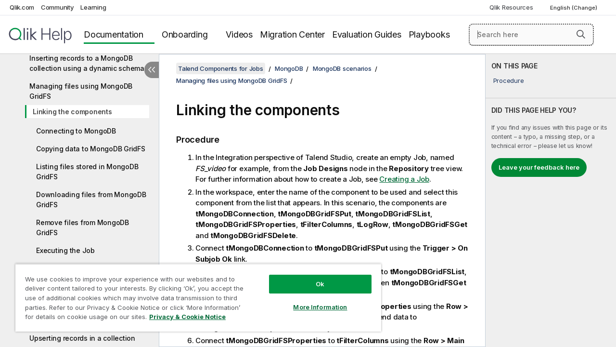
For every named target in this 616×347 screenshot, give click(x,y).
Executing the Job (65, 250)
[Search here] (531, 35)
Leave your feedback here (539, 167)
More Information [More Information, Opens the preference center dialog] (313, 300)
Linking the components (72, 111)
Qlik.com (22, 7)
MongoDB (289, 68)
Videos (239, 34)
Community (57, 7)
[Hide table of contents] (151, 70)
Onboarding (185, 34)
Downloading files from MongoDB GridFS (91, 199)
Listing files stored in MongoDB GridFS (87, 171)
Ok (312, 276)
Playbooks (429, 34)
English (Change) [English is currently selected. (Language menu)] (574, 7)
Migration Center (292, 34)
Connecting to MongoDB (76, 131)
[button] (581, 34)
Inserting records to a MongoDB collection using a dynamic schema (86, 63)
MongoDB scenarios (342, 68)
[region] (193, 294)
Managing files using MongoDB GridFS (80, 91)
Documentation (113, 34)
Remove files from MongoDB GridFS (82, 227)
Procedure (508, 80)
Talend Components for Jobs (220, 68)
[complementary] (551, 200)
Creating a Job (404, 179)
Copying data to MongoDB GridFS (90, 149)
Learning (93, 7)
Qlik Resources (511, 7)
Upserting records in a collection (82, 338)
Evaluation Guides (366, 34)
